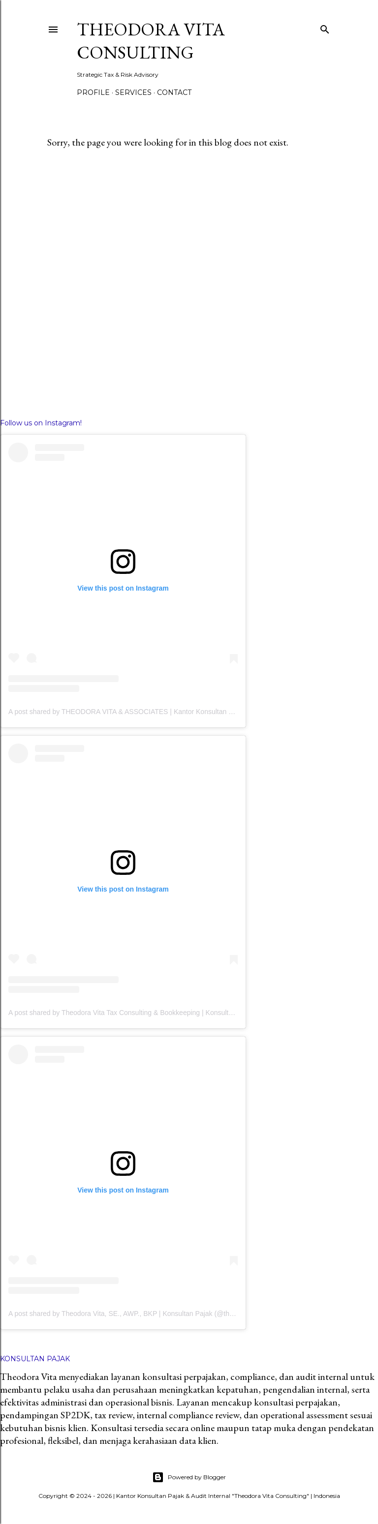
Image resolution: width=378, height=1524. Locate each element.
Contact (174, 92)
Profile (93, 92)
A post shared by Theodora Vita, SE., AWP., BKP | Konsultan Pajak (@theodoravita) (136, 1313)
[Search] (325, 27)
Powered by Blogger (189, 1477)
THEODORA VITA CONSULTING (151, 41)
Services (133, 92)
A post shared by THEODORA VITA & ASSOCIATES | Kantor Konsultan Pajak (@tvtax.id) (144, 712)
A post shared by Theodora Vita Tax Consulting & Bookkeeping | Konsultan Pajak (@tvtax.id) (149, 1012)
